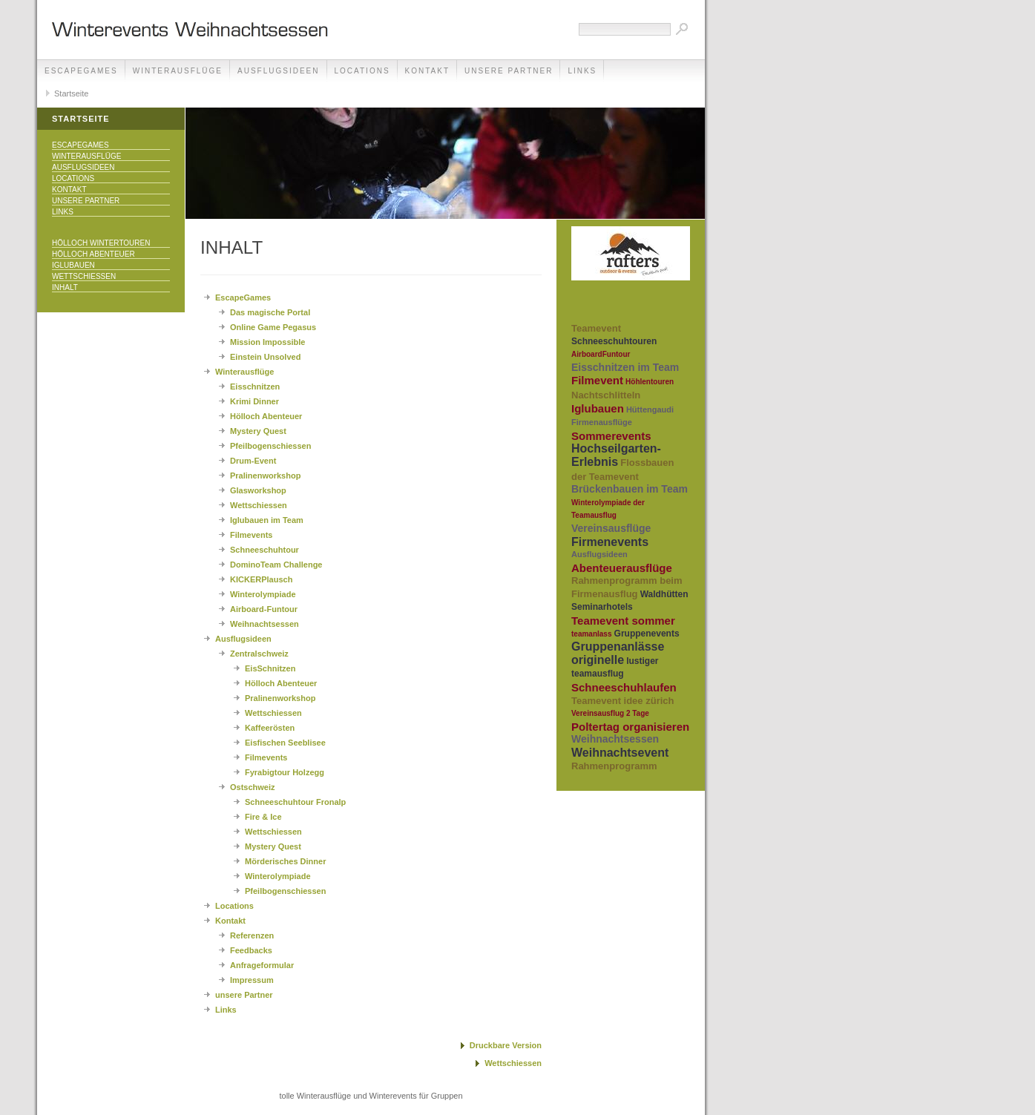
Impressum (252, 980)
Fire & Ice (263, 816)
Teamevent (596, 328)
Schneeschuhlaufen (624, 687)
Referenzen (252, 935)
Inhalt (65, 287)
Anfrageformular (262, 965)
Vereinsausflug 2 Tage (610, 713)
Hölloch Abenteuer (93, 254)
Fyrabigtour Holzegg (284, 772)
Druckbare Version (506, 1045)
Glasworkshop (258, 490)
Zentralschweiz (259, 653)
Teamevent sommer (623, 620)
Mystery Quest (258, 431)
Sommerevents (611, 436)
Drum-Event (253, 460)
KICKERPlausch (261, 579)
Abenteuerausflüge (621, 568)
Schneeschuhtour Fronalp (295, 801)
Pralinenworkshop (265, 475)
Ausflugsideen (278, 71)
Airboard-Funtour (264, 609)
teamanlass (591, 634)
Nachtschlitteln (605, 395)
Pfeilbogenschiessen (270, 445)
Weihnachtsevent (619, 752)
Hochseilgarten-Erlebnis (616, 455)
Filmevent (597, 380)
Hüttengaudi (650, 409)
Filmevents (251, 534)
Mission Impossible (267, 342)
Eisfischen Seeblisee (285, 742)
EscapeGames (81, 71)
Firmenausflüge (601, 422)
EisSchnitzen (270, 668)
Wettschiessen (84, 276)
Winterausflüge (178, 71)
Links (582, 71)
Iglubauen (73, 265)
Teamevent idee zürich (622, 700)
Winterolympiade (263, 594)
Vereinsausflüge (611, 528)
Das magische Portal (270, 312)
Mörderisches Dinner (285, 861)
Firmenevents (609, 542)
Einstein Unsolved (265, 356)
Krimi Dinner (254, 401)
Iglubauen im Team (266, 520)
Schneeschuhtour (264, 549)
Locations (362, 71)
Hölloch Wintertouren (101, 243)
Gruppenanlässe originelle (617, 653)
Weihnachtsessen (264, 623)
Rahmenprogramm (614, 766)
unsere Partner (508, 71)
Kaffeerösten (270, 727)
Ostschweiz (252, 787)
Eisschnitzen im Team (625, 367)
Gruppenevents (647, 633)
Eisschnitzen (255, 386)
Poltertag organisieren (630, 726)
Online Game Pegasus (273, 327)
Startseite (71, 93)
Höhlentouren (649, 382)
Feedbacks (251, 950)
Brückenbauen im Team (629, 489)
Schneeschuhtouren (614, 341)
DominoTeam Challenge (276, 564)
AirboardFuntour (600, 354)
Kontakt (427, 71)
